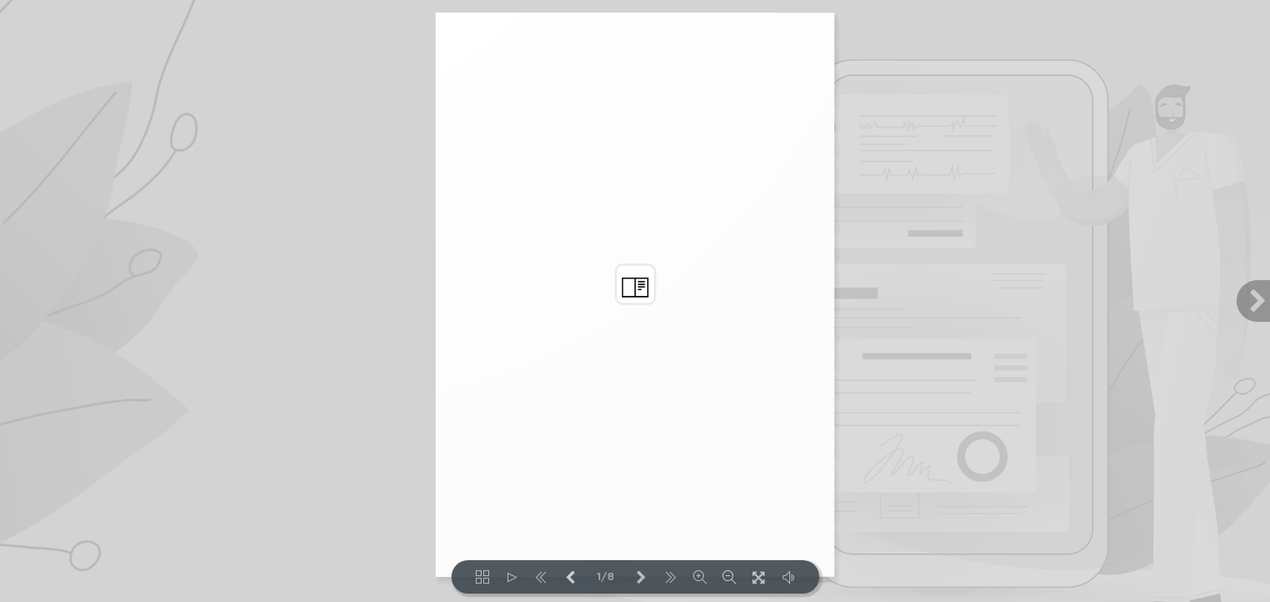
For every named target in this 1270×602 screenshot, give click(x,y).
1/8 (606, 577)
